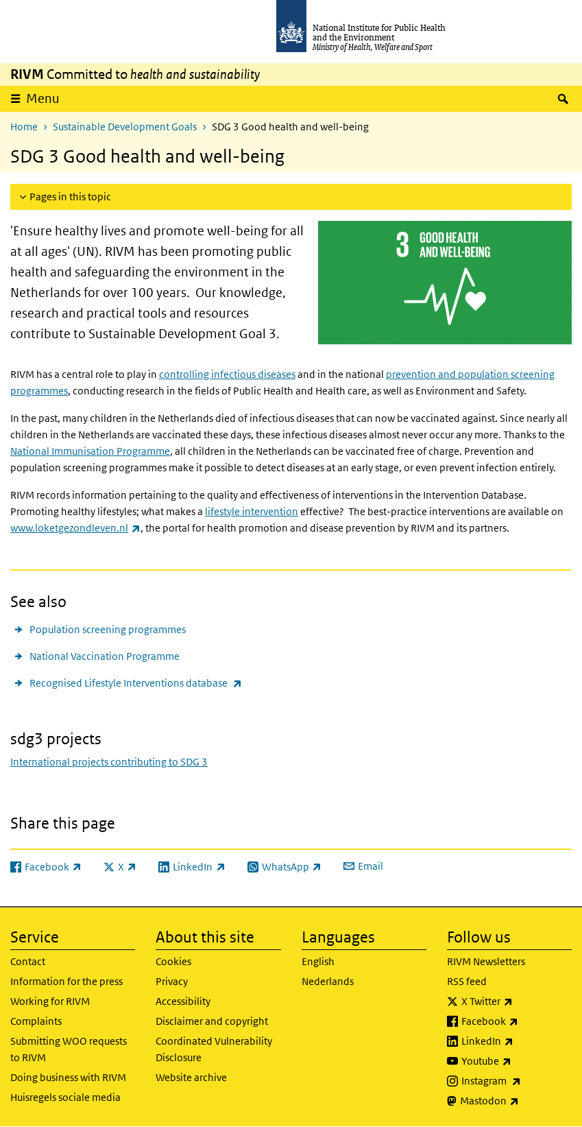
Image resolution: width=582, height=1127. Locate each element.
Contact (27, 961)
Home (24, 126)
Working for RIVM (50, 1001)
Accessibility (183, 1001)
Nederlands (328, 981)
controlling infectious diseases (227, 374)
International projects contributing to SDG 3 (109, 761)
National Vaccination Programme (104, 656)
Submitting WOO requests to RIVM (68, 1049)
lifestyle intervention (251, 511)
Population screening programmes (107, 629)
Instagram (516, 1081)
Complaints (36, 1021)
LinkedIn (516, 1041)
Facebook (516, 1021)
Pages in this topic (70, 196)
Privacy (172, 981)
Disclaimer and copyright (212, 1021)
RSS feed (467, 981)
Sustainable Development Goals (125, 126)
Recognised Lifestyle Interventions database (135, 682)
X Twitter (516, 1001)
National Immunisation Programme (90, 451)
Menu (43, 98)
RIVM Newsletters (486, 961)
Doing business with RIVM (68, 1077)
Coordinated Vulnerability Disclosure (214, 1049)
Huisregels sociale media (65, 1097)
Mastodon (516, 1101)
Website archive (191, 1077)
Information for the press (66, 981)
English (318, 961)
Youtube (516, 1061)
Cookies (173, 961)
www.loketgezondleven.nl (75, 527)
